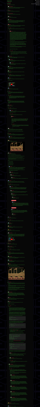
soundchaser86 (10, 256)
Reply (8, 58)
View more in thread (13, 200)
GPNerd (9, 16)
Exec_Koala (10, 66)
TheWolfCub (12, 110)
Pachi (9, 128)
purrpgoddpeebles (13, 380)
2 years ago (13, 256)
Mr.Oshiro (10, 24)
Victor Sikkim (10, 19)
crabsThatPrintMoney (11, 6)
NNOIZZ (9, 301)
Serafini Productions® (11, 13)
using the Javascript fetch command (17, 340)
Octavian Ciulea (11, 59)
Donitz (12, 360)
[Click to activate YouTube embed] (11, 84)
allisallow (13, 116)
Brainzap (10, 297)
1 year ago (14, 13)
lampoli (9, 10)
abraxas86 (10, 133)
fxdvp (9, 140)
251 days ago (12, 10)
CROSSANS (13, 177)
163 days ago (14, 6)
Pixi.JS (17, 330)
